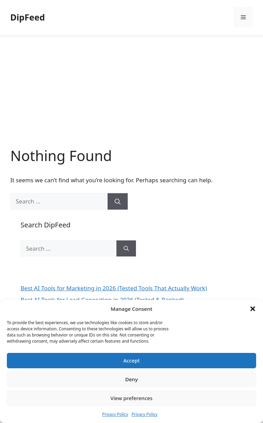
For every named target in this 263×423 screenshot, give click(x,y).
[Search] (118, 201)
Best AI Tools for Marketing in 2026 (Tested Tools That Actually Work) (114, 288)
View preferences (132, 398)
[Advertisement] (131, 85)
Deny (131, 379)
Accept (131, 360)
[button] (252, 308)
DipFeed (27, 17)
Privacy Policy (115, 414)
